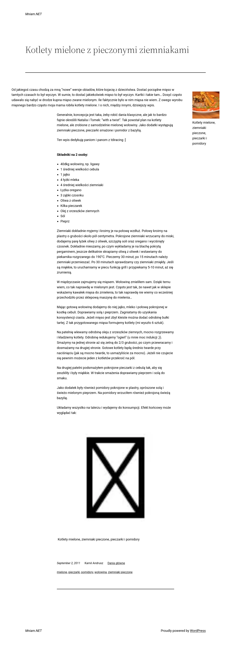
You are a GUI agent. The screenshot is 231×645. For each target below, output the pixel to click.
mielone (62, 572)
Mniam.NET (33, 14)
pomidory (87, 572)
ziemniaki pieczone (120, 572)
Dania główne (116, 563)
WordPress (198, 631)
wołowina (100, 572)
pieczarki (74, 572)
